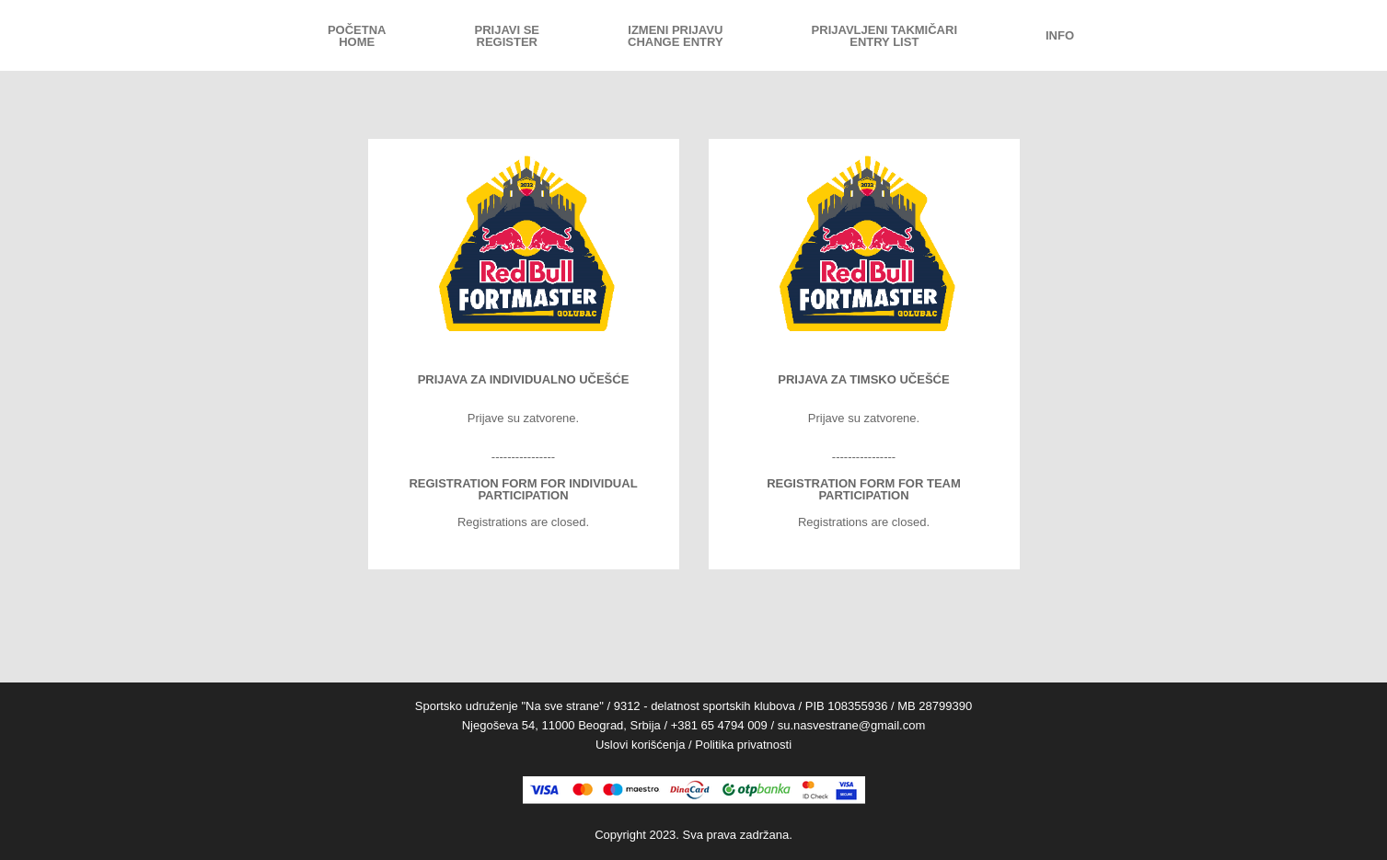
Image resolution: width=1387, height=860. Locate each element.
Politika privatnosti (743, 744)
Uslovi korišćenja (640, 744)
